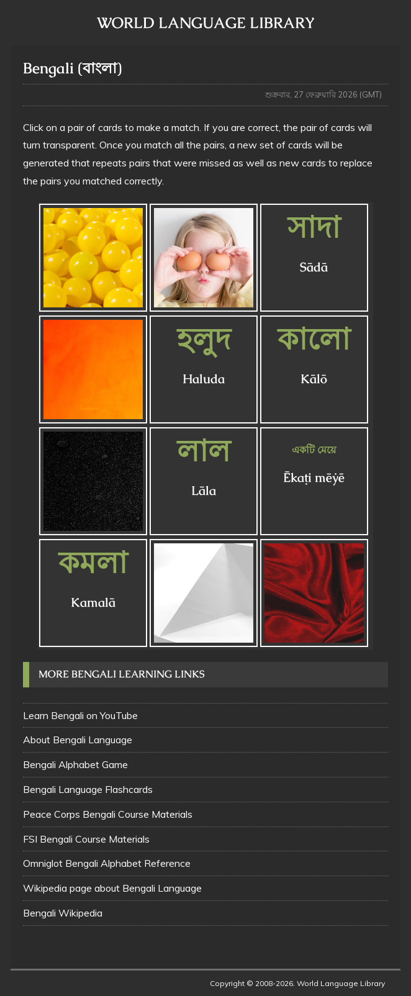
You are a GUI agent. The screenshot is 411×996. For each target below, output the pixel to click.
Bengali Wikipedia (62, 913)
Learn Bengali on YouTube (80, 715)
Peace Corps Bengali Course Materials (107, 814)
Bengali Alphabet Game (75, 764)
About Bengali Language (77, 739)
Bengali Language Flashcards (88, 789)
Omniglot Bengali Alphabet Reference (107, 863)
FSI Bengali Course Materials (86, 839)
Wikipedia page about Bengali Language (112, 888)
